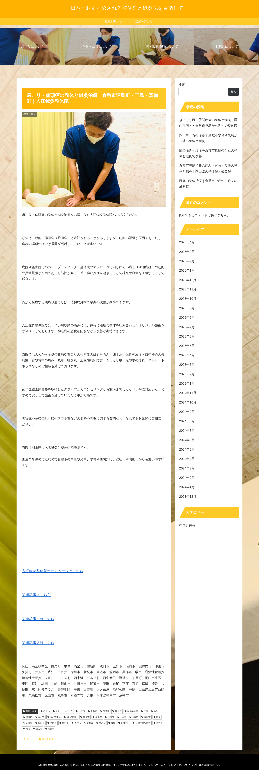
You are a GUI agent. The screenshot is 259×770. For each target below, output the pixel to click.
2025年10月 (187, 299)
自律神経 (124, 723)
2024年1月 (187, 487)
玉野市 (133, 717)
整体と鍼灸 (30, 711)
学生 (154, 711)
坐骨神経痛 (131, 711)
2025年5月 (187, 346)
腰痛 (111, 723)
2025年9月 (187, 308)
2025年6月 (187, 336)
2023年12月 (187, 496)
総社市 (64, 723)
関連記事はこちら (36, 595)
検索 (181, 84)
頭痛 (26, 728)
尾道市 (27, 717)
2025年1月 (187, 383)
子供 (144, 711)
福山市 (39, 723)
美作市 (76, 723)
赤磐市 (158, 723)
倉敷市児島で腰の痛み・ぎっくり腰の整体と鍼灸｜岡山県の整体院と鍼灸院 (208, 168)
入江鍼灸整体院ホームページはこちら (52, 571)
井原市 (80, 711)
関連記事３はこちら (38, 643)
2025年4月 (187, 355)
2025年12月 (187, 280)
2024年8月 (187, 421)
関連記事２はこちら (38, 619)
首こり (37, 728)
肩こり (100, 723)
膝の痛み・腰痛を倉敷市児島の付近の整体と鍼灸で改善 (208, 153)
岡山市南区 (70, 717)
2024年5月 (187, 449)
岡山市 (39, 717)
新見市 (85, 717)
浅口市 (109, 717)
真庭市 (146, 717)
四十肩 (117, 711)
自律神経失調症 (142, 723)
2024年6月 (187, 440)
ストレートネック (63, 711)
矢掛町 (27, 723)
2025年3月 (187, 364)
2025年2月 (187, 374)
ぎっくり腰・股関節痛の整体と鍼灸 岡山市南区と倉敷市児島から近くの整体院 (208, 122)
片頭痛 (121, 717)
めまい (45, 711)
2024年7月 (187, 430)
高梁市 (49, 728)
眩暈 (157, 717)
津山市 (97, 717)
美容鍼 (88, 723)
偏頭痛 (104, 711)
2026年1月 (187, 270)
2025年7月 (187, 327)
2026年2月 (187, 261)
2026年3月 (187, 252)
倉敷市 (92, 711)
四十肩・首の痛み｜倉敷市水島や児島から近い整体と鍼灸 (208, 138)
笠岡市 (52, 723)
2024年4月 (187, 459)
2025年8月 (187, 317)
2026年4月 (187, 242)
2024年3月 (187, 468)
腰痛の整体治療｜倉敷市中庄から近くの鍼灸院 (208, 183)
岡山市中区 (54, 717)
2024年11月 (187, 393)
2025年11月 (187, 289)
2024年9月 (187, 412)
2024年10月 (187, 402)
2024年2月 (187, 478)
